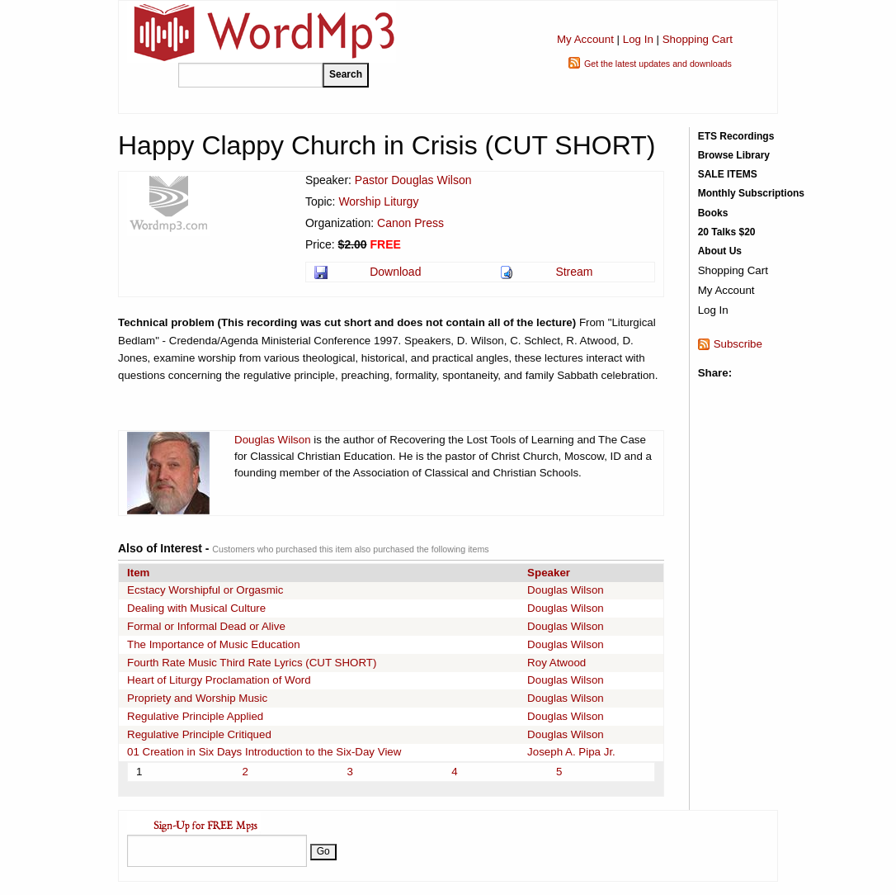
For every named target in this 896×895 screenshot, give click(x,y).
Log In (638, 39)
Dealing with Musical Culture (196, 608)
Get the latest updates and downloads (658, 64)
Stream (573, 271)
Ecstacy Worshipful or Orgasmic (205, 590)
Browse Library (734, 155)
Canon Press (410, 223)
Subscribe (738, 344)
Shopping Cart (698, 39)
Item (138, 572)
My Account (585, 39)
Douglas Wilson (272, 439)
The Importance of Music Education (213, 644)
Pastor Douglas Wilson (413, 180)
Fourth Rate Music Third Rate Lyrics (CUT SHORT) (251, 662)
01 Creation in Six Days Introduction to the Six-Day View (264, 752)
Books (713, 213)
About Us (720, 251)
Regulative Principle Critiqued (199, 734)
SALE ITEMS (727, 174)
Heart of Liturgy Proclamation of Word (219, 680)
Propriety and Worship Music (197, 698)
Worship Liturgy (378, 201)
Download (395, 271)
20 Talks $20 (727, 232)
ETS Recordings (736, 136)
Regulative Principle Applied (195, 716)
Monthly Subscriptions (751, 193)
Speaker (548, 572)
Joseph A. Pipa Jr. (571, 752)
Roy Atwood (556, 662)
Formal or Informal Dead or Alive (206, 626)
